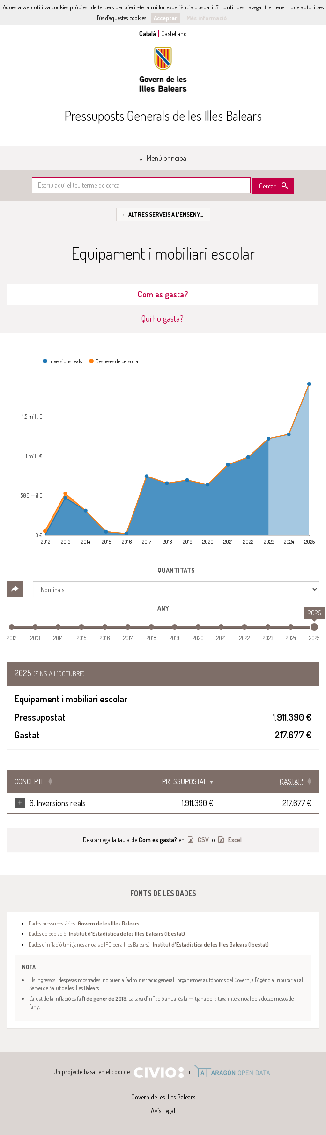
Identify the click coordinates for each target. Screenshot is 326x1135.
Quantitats (176, 570)
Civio (158, 1073)
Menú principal (167, 158)
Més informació (206, 18)
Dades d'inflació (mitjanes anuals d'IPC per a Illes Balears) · (149, 944)
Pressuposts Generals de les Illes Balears (163, 115)
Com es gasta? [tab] (163, 294)
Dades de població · (107, 933)
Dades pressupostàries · (84, 923)
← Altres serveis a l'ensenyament (166, 214)
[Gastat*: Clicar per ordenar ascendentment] (288, 781)
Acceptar (165, 18)
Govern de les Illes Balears (163, 69)
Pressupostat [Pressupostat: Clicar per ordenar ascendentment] (222, 781)
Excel (234, 840)
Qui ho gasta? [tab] (162, 318)
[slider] (314, 627)
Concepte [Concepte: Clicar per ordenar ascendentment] (30, 781)
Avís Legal (163, 1110)
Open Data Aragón (232, 1071)
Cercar (267, 186)
